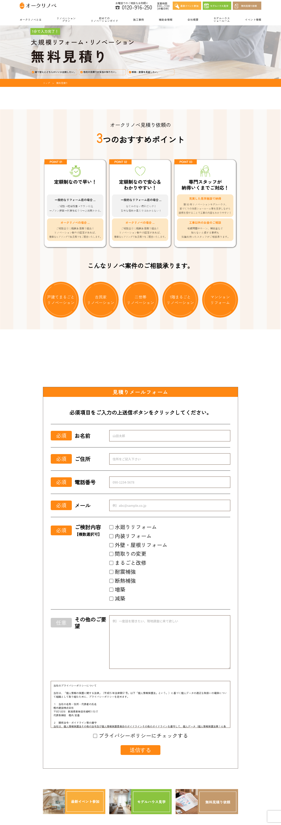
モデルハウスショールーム (221, 19)
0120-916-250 (137, 7)
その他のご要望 (90, 622)
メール (82, 505)
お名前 (82, 435)
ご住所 (82, 459)
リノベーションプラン (66, 19)
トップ (46, 83)
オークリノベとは (31, 19)
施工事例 (138, 19)
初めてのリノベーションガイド (104, 19)
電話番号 (85, 482)
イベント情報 (253, 19)
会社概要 (193, 19)
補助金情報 (166, 19)
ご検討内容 (88, 530)
